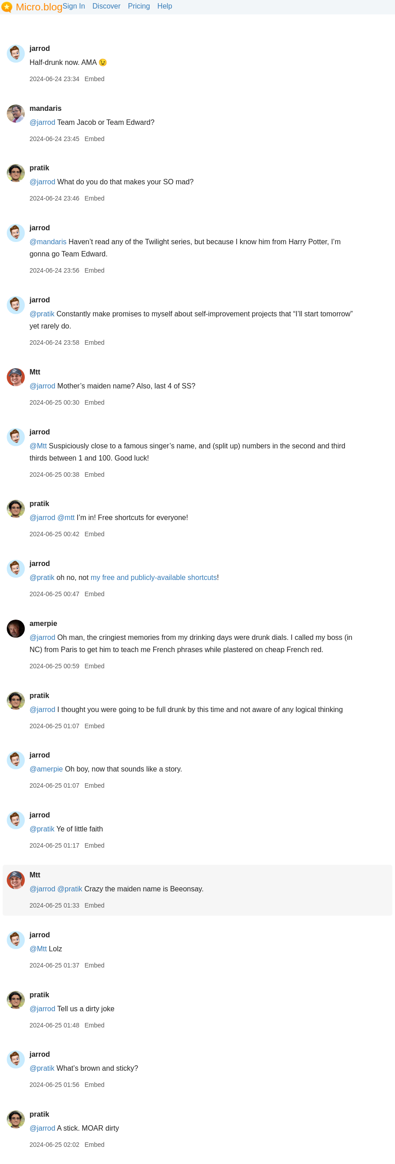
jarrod (39, 48)
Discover (106, 6)
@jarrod (42, 122)
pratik (39, 168)
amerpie (43, 623)
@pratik (41, 314)
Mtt (34, 372)
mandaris (45, 108)
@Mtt (37, 446)
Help (164, 6)
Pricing (139, 6)
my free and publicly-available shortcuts (154, 577)
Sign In (74, 6)
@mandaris (47, 242)
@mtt (65, 517)
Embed (94, 78)
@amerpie (46, 769)
